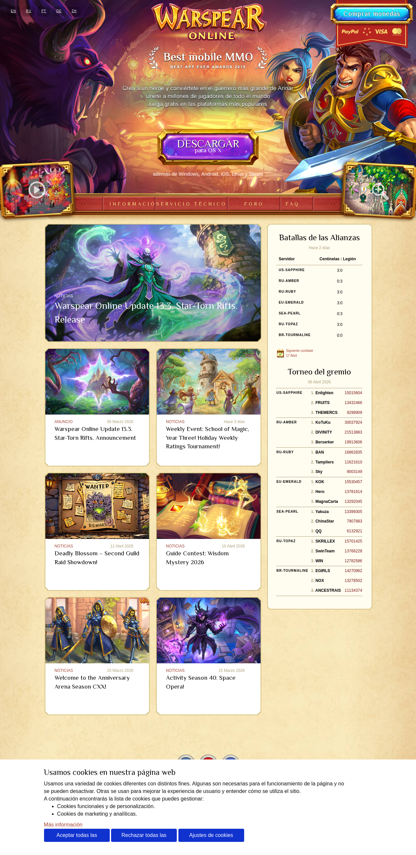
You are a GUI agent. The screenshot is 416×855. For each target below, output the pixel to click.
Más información (63, 824)
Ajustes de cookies (211, 835)
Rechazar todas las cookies (144, 837)
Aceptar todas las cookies (77, 837)
